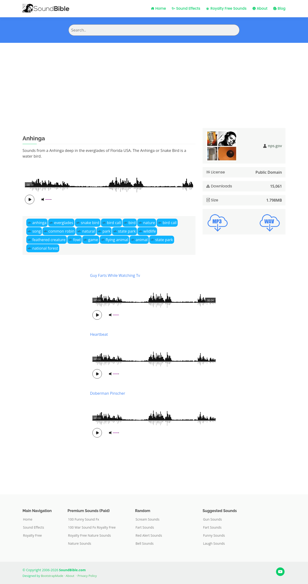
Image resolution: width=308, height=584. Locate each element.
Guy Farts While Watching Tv (115, 275)
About (259, 8)
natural (88, 231)
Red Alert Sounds (149, 535)
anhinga (39, 222)
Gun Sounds (212, 519)
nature (149, 222)
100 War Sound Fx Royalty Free (92, 527)
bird (132, 222)
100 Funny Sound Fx (83, 519)
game (93, 239)
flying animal (117, 239)
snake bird (90, 222)
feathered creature (48, 239)
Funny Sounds (214, 535)
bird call (114, 222)
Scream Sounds (147, 519)
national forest (45, 248)
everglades (63, 222)
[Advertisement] (154, 78)
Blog (279, 8)
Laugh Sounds (214, 543)
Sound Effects (186, 8)
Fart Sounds (145, 527)
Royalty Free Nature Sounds (89, 535)
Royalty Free (32, 535)
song (36, 231)
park (106, 231)
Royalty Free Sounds (226, 8)
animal (142, 239)
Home (158, 8)
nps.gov (275, 145)
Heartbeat (99, 334)
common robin (61, 231)
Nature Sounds (79, 543)
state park (127, 231)
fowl (77, 239)
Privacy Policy (87, 576)
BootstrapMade (52, 576)
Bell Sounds (145, 543)
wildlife (149, 231)
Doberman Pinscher (107, 393)
